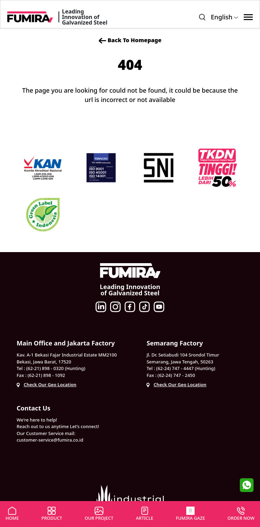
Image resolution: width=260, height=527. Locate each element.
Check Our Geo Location (50, 384)
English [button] (224, 17)
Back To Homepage (130, 40)
